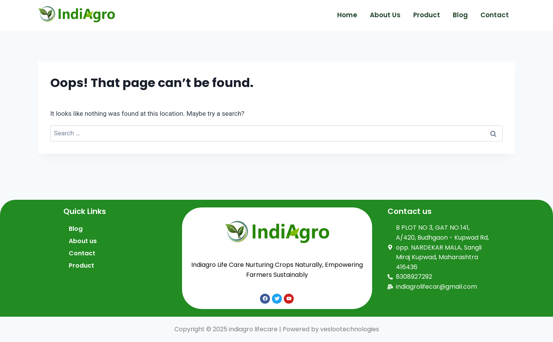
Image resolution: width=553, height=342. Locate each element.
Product (426, 15)
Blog (460, 15)
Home (347, 15)
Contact (494, 15)
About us (385, 15)
